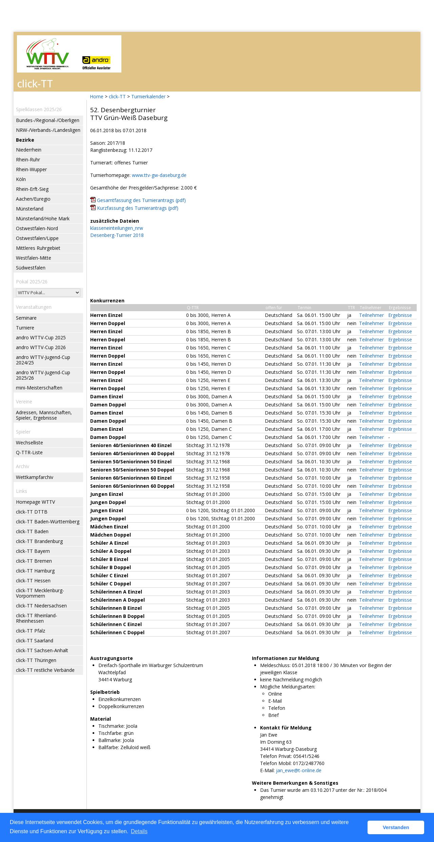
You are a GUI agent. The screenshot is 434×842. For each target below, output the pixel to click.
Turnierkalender (148, 96)
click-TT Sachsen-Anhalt (42, 650)
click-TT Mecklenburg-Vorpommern (40, 593)
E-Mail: (267, 770)
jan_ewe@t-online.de (298, 770)
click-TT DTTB (31, 511)
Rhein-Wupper (31, 169)
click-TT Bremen (34, 561)
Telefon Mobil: (276, 763)
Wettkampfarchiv (34, 477)
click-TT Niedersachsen (41, 605)
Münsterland (29, 208)
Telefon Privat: (276, 756)
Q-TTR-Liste (29, 452)
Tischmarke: (111, 726)
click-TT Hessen (33, 580)
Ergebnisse (400, 315)
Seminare (26, 318)
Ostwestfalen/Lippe (37, 238)
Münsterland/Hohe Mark (43, 218)
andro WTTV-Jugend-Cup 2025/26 (43, 375)
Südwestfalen (30, 267)
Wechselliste (29, 442)
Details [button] (139, 831)
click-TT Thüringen (36, 660)
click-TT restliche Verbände (45, 670)
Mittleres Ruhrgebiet (38, 248)
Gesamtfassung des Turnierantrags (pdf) (141, 200)
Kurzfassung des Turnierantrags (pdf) (137, 208)
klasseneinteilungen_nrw (116, 228)
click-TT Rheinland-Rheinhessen (36, 618)
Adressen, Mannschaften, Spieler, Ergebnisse (44, 415)
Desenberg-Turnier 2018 (117, 235)
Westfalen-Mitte (33, 258)
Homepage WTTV (35, 502)
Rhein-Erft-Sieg (32, 189)
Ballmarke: (109, 740)
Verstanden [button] (396, 827)
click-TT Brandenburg (39, 541)
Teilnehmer (371, 315)
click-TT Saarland (34, 640)
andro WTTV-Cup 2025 (41, 337)
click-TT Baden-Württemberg (47, 521)
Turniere (25, 327)
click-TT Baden (32, 531)
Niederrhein (28, 149)
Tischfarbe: (110, 733)
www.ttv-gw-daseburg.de (159, 175)
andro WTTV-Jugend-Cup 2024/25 (43, 360)
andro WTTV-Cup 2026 (41, 347)
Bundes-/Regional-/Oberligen (47, 120)
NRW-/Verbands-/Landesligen (48, 130)
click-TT (117, 96)
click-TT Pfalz (30, 630)
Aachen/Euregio (33, 199)
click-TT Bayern (33, 551)
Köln (21, 179)
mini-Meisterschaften (39, 387)
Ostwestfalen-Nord (37, 228)
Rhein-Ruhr (28, 159)
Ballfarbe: (108, 747)
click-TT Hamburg (35, 570)
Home (96, 96)
